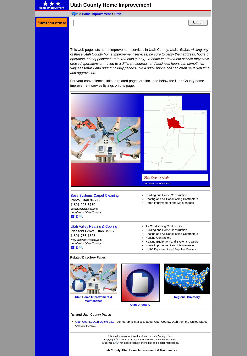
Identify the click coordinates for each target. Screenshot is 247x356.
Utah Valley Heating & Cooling (94, 226)
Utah (117, 14)
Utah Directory (140, 304)
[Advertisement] (140, 37)
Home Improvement (96, 14)
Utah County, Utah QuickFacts (94, 321)
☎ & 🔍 (77, 216)
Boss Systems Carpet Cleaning (95, 195)
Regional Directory (187, 297)
